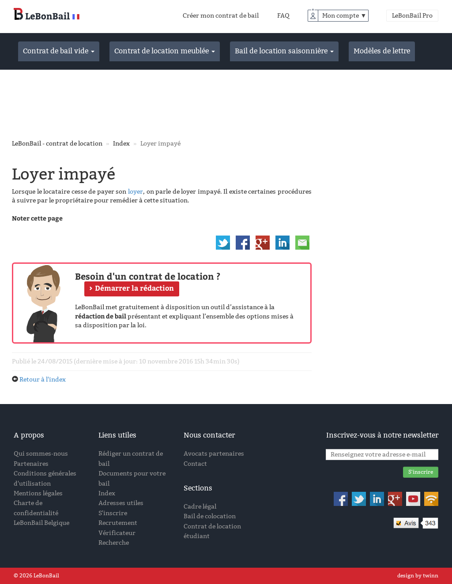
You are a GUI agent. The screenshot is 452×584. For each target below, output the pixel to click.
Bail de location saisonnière (284, 51)
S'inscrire (112, 513)
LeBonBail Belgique (41, 523)
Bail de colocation (210, 516)
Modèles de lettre (382, 51)
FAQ (283, 15)
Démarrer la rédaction (134, 287)
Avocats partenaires (214, 453)
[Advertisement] (226, 103)
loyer (135, 191)
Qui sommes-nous (41, 453)
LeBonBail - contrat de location (57, 143)
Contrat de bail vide (58, 51)
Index (121, 143)
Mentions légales (38, 493)
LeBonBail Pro (412, 15)
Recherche (113, 543)
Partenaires (31, 464)
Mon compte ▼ (344, 15)
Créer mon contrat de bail (221, 15)
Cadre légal (200, 506)
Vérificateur (117, 533)
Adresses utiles (120, 503)
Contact (195, 464)
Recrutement (117, 523)
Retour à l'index (42, 379)
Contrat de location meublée (164, 51)
